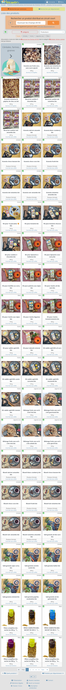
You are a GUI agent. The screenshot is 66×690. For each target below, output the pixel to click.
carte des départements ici (45, 27)
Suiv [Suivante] (43, 670)
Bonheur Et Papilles (31, 72)
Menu (61, 2)
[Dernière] (47, 669)
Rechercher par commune (17, 9)
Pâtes (48, 36)
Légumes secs (40, 36)
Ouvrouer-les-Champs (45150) (30, 39)
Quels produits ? (9, 673)
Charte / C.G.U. (16, 686)
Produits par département (53, 673)
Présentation (16, 680)
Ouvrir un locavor (33, 683)
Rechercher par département (49, 9)
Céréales (25, 36)
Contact (49, 680)
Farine (32, 36)
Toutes (18, 36)
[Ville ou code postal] (31, 23)
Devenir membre (33, 680)
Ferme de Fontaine (11, 634)
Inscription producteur (33, 687)
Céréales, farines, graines (57, 39)
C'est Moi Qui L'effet (31, 106)
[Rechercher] (53, 23)
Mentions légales (16, 683)
